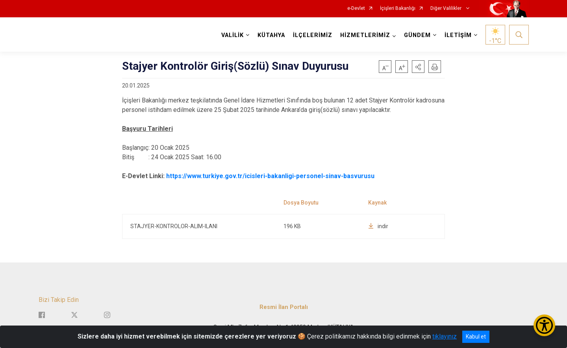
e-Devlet (356, 8)
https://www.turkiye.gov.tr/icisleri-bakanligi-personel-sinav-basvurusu (270, 176)
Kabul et (476, 336)
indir (378, 226)
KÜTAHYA (271, 35)
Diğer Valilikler (446, 8)
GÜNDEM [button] (417, 35)
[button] (418, 66)
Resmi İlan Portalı (283, 306)
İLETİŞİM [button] (458, 35)
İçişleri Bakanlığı (397, 8)
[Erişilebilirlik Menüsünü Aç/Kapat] (544, 325)
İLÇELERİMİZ (312, 35)
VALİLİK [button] (232, 35)
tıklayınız (444, 336)
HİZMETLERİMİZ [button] (365, 35)
